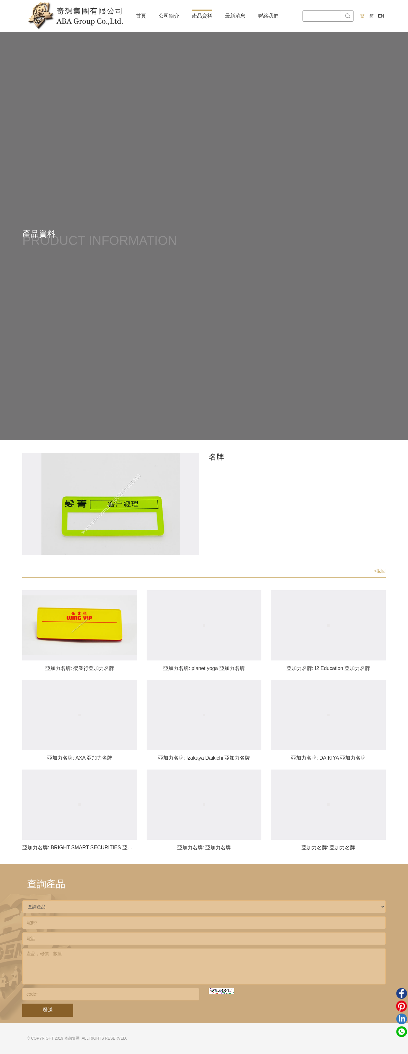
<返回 (380, 570)
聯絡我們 (268, 15)
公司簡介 (169, 15)
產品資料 (202, 15)
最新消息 (235, 15)
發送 (48, 1010)
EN (381, 15)
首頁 (141, 15)
